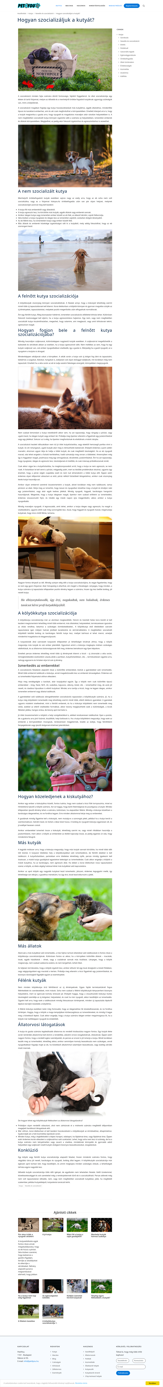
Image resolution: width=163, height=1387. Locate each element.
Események (57, 1373)
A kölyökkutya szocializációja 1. (49, 1322)
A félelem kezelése (26, 1321)
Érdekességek (126, 66)
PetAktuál (124, 48)
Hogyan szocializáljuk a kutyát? (68, 13)
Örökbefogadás (126, 59)
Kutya (30, 13)
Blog (54, 1358)
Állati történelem (127, 62)
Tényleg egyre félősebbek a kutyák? (100, 1296)
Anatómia (124, 73)
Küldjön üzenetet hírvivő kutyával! (74, 1296)
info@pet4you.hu (31, 1361)
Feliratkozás (123, 1373)
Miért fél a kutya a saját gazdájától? (75, 1235)
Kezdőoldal (22, 13)
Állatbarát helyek (92, 1366)
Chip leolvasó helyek (93, 1376)
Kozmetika (124, 69)
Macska (55, 1355)
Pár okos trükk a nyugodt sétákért (26, 1235)
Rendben (152, 1383)
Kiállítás (123, 76)
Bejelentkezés (132, 5)
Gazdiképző (90, 1351)
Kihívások (56, 1366)
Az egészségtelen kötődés (50, 1296)
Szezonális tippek (127, 51)
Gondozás (124, 37)
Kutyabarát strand (92, 1373)
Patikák (88, 1358)
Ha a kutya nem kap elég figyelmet (27, 1296)
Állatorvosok (90, 1355)
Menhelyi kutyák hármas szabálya (98, 1235)
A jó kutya (46, 1234)
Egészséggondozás (128, 55)
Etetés (122, 44)
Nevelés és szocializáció (44, 13)
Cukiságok (56, 1362)
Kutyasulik (89, 1369)
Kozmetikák (90, 1362)
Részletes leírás (82, 1383)
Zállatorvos (56, 1369)
